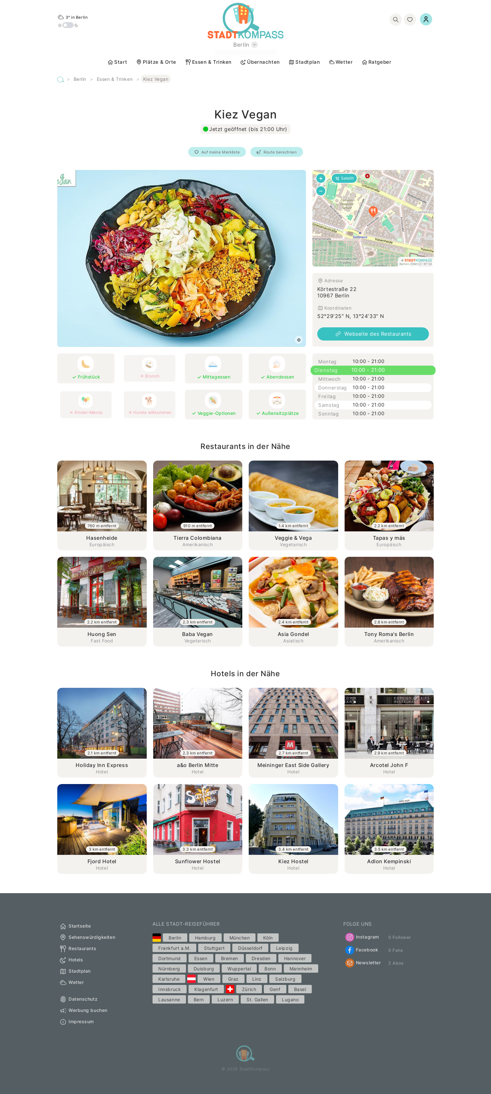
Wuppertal (239, 968)
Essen (201, 958)
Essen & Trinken (208, 62)
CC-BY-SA (425, 264)
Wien (208, 979)
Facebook (361, 950)
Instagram (362, 937)
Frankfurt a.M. (174, 948)
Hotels (71, 960)
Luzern (225, 999)
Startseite (75, 926)
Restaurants (77, 949)
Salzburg (285, 979)
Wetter (341, 62)
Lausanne (169, 999)
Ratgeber (376, 62)
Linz (257, 979)
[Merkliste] (410, 20)
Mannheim (301, 968)
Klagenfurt (206, 989)
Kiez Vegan (156, 79)
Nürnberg (169, 968)
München (239, 937)
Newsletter (363, 963)
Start (117, 62)
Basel (300, 989)
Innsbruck (169, 989)
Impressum (76, 1022)
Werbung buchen (83, 1011)
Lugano (290, 999)
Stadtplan (304, 62)
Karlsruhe (169, 979)
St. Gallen (257, 999)
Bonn (270, 968)
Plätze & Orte (156, 62)
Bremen (229, 958)
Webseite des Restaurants (373, 333)
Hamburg (205, 937)
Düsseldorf (250, 948)
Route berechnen (277, 152)
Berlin (80, 79)
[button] (373, 211)
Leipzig (284, 948)
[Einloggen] (426, 19)
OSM (414, 264)
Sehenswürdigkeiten (87, 937)
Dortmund (169, 958)
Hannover (295, 958)
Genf (275, 989)
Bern (199, 999)
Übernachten (260, 62)
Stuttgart (214, 948)
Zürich (249, 989)
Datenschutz (78, 999)
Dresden (261, 958)
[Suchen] (396, 20)
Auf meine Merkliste (217, 152)
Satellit (344, 178)
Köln (268, 937)
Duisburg (204, 968)
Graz (233, 979)
